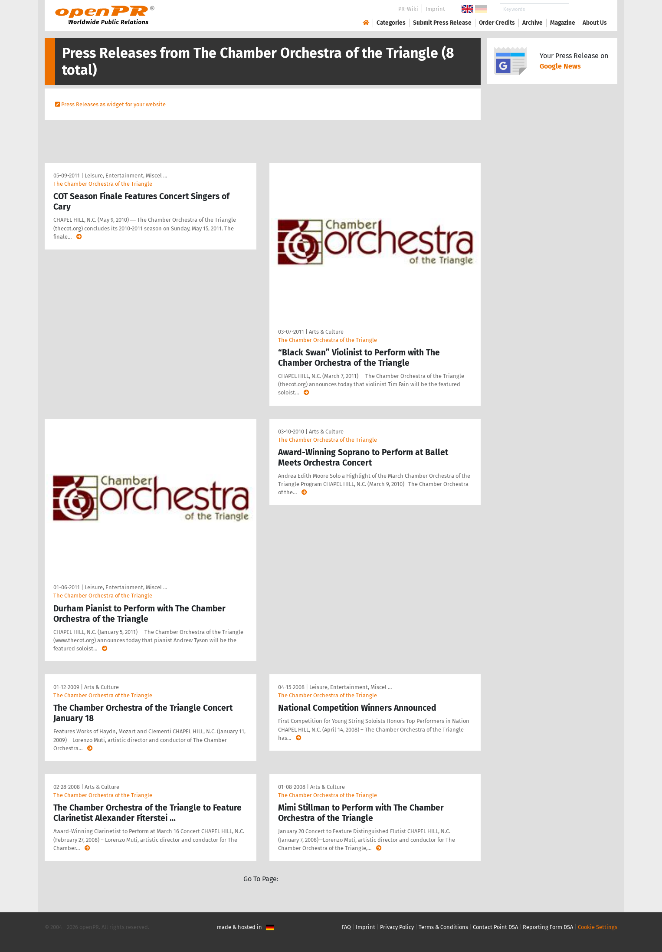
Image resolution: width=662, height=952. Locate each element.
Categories (391, 22)
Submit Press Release (442, 22)
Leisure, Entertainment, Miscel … (126, 175)
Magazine (562, 22)
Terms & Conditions (443, 927)
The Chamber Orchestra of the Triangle (102, 184)
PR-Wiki (408, 9)
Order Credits (497, 22)
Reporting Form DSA (548, 927)
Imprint (435, 9)
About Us (595, 22)
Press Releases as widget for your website (113, 104)
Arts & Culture (326, 331)
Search (588, 9)
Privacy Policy (397, 927)
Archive (532, 22)
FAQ (346, 927)
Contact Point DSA (495, 927)
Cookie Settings (597, 927)
